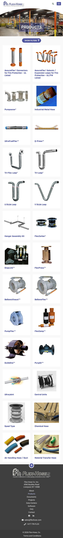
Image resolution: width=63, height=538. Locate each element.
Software (31, 506)
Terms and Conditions (32, 536)
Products (31, 493)
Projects (31, 500)
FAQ (31, 509)
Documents (31, 497)
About (31, 490)
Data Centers (31, 503)
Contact (31, 512)
